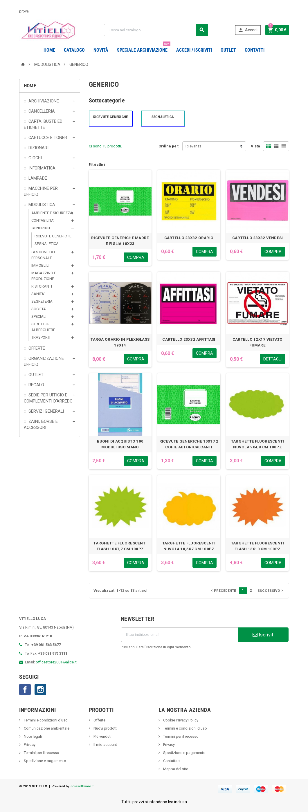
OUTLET (228, 50)
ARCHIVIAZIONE (43, 101)
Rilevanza (193, 146)
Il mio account (105, 744)
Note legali (32, 736)
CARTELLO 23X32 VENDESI (257, 238)
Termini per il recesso (41, 752)
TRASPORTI (40, 337)
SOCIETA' (38, 309)
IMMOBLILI (40, 265)
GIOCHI (35, 158)
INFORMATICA (41, 168)
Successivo (270, 591)
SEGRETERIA (42, 301)
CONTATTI (254, 50)
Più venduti (102, 736)
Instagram (40, 689)
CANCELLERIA (41, 111)
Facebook (25, 689)
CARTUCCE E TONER (47, 137)
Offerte (99, 720)
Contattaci (171, 761)
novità (100, 50)
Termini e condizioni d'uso (45, 720)
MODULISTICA (41, 204)
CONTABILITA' (42, 220)
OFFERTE (36, 348)
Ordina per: (168, 146)
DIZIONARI (38, 147)
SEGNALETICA (47, 243)
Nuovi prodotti (105, 728)
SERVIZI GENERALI (46, 411)
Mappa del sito (175, 769)
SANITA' (38, 294)
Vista (255, 146)
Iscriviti (264, 635)
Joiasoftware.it (82, 786)
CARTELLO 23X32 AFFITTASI (188, 339)
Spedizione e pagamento (44, 761)
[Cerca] (156, 30)
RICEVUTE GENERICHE (53, 236)
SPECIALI (38, 316)
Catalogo (74, 50)
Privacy (29, 744)
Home (49, 50)
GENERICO (40, 228)
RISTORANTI (41, 286)
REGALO (36, 384)
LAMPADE (37, 178)
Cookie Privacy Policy (180, 720)
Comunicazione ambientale (46, 728)
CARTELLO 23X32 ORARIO (189, 238)
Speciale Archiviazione (143, 48)
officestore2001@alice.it (56, 662)
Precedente (223, 591)
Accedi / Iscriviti (194, 50)
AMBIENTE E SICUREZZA (52, 213)
